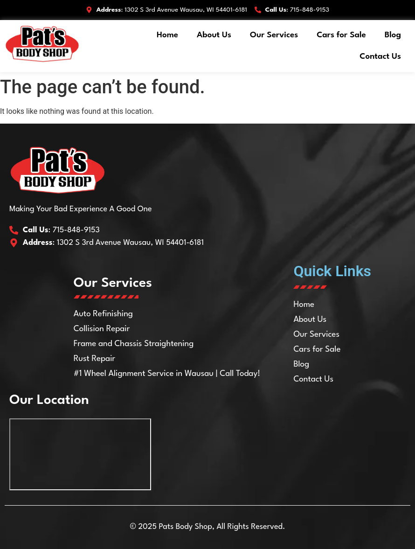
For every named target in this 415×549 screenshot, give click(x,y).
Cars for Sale (341, 35)
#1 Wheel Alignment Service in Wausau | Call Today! (167, 374)
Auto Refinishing (103, 314)
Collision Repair (102, 329)
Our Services (274, 35)
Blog (393, 35)
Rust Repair (95, 359)
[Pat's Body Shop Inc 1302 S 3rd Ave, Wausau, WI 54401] (80, 454)
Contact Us (380, 57)
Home (167, 35)
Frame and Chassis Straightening (134, 344)
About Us (214, 35)
